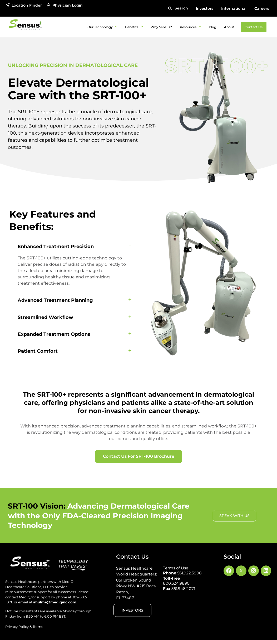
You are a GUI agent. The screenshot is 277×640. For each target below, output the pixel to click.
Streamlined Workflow (45, 317)
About (229, 27)
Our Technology (102, 27)
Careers (261, 8)
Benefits (134, 27)
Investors (204, 8)
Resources (190, 27)
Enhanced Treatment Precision (56, 246)
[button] (178, 8)
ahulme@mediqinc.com (54, 602)
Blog (212, 27)
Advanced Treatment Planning (55, 300)
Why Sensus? (161, 27)
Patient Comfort (38, 351)
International (233, 8)
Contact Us (254, 27)
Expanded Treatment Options (54, 334)
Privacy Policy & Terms (24, 626)
